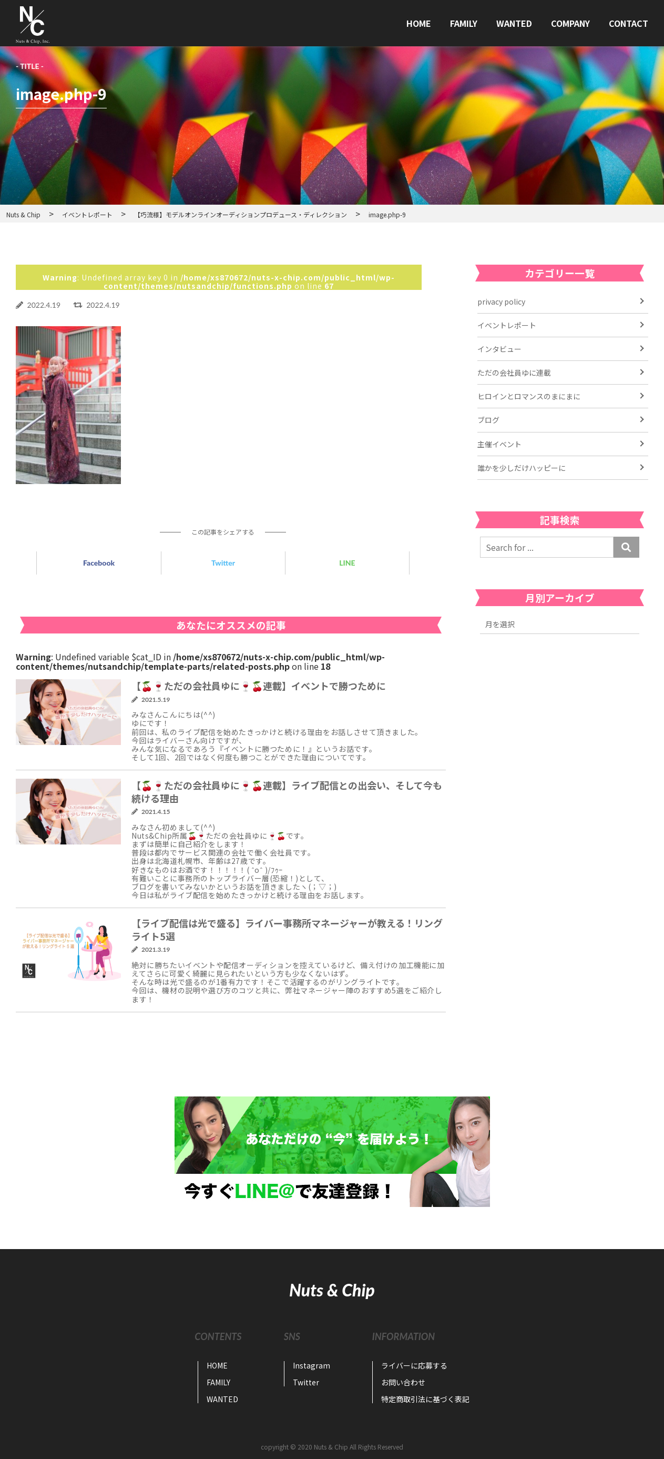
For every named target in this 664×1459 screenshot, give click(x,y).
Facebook (99, 562)
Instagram (311, 1365)
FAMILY (463, 23)
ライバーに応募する (414, 1365)
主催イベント (499, 444)
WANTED (514, 23)
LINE (347, 562)
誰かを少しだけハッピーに (521, 467)
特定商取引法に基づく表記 (425, 1399)
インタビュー (499, 349)
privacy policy (501, 301)
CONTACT (628, 23)
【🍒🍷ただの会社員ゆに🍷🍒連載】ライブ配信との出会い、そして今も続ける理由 (286, 791)
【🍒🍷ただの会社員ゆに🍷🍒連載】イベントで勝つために (258, 685)
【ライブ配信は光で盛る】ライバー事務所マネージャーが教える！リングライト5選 (287, 929)
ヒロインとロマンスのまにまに (528, 396)
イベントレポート (506, 325)
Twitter (223, 562)
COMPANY (570, 23)
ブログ (488, 420)
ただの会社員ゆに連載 (514, 372)
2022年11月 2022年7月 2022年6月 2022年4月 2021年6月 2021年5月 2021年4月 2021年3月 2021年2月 (559, 624)
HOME (418, 23)
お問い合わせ (403, 1382)
